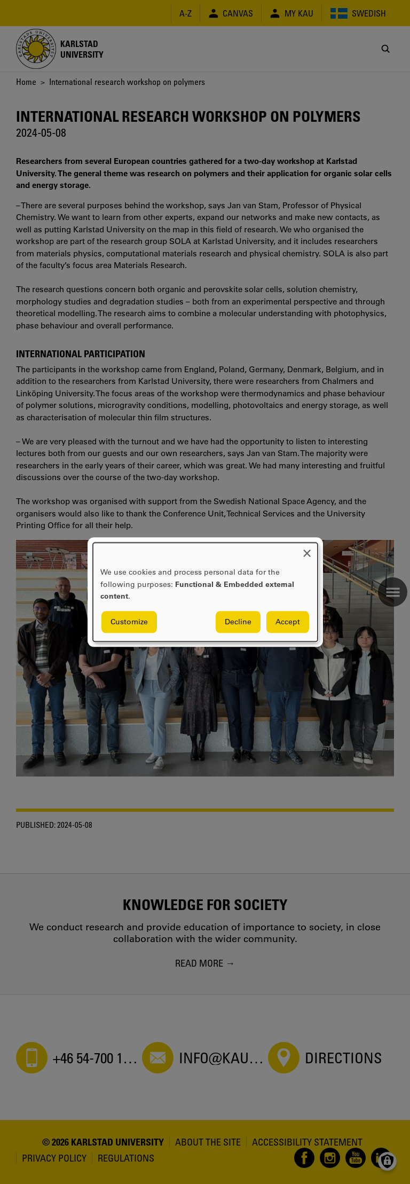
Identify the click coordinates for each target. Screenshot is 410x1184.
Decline (238, 621)
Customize (129, 621)
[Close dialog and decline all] (307, 549)
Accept (287, 621)
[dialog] (205, 592)
